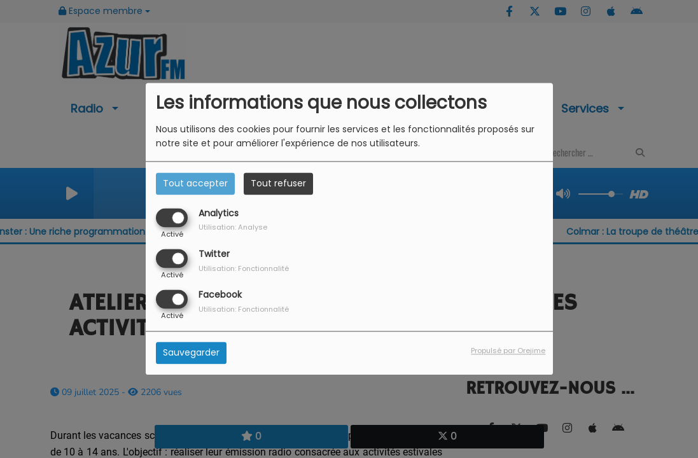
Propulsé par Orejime (508, 351)
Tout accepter (195, 183)
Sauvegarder (191, 353)
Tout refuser (278, 183)
